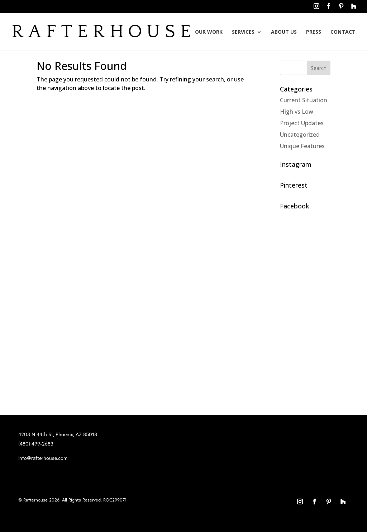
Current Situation (303, 100)
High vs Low (296, 112)
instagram (316, 8)
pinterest (341, 8)
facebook (329, 8)
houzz (353, 8)
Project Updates (302, 123)
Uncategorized (300, 134)
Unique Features (302, 146)
